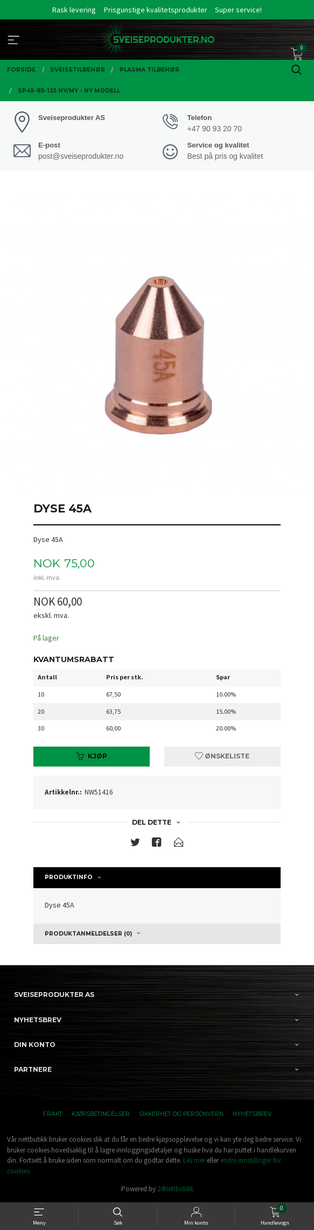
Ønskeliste (222, 756)
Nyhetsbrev (252, 1113)
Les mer (194, 1160)
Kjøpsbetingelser (101, 1113)
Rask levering (74, 10)
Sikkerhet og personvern (181, 1113)
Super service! (238, 10)
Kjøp (91, 756)
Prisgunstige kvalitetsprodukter (155, 10)
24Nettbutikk (175, 1188)
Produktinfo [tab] (69, 877)
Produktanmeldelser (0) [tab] (88, 933)
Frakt (52, 1113)
